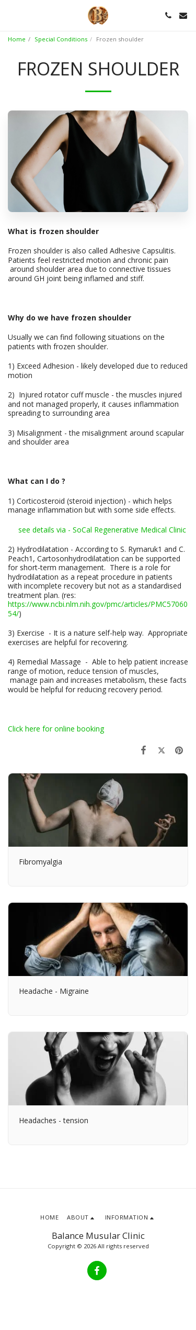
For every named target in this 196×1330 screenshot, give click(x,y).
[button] (11, 15)
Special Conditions (60, 39)
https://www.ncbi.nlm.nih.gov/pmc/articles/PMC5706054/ (98, 608)
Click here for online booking (56, 729)
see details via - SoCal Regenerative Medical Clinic (102, 530)
